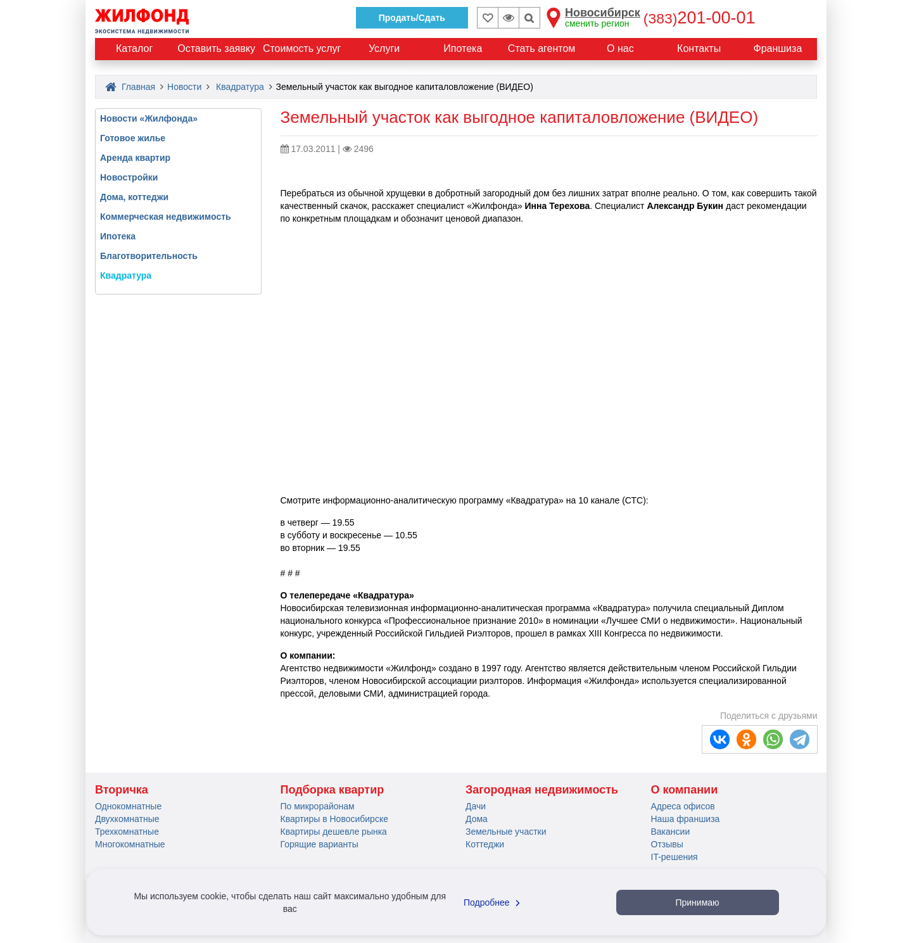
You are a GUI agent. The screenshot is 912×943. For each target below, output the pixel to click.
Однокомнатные (128, 806)
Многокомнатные (130, 844)
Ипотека (118, 236)
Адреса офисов (683, 806)
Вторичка (121, 789)
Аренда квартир (135, 158)
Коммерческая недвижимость (165, 217)
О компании (684, 789)
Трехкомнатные (127, 831)
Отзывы (667, 844)
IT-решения (674, 857)
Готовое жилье (132, 138)
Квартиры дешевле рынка (334, 831)
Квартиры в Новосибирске (334, 819)
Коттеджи (485, 844)
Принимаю (697, 902)
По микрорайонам (318, 806)
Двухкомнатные (127, 819)
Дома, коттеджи (134, 197)
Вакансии (670, 831)
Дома (477, 819)
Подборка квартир (332, 789)
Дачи (476, 806)
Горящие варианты (319, 844)
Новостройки (129, 177)
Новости (184, 87)
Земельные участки (506, 831)
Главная (130, 87)
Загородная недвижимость (542, 789)
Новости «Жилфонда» (149, 118)
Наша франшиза (685, 819)
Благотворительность (149, 256)
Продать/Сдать (412, 18)
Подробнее (493, 902)
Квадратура (240, 87)
